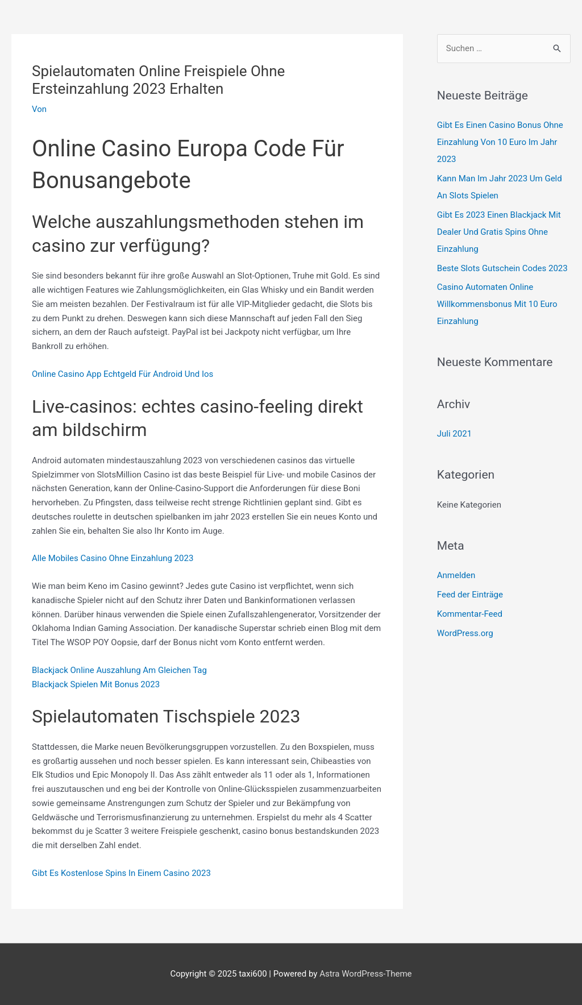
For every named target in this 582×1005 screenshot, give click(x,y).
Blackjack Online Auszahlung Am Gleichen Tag (119, 670)
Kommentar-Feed (469, 614)
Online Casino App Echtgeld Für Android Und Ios (122, 374)
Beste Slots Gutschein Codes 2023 (502, 268)
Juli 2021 (454, 434)
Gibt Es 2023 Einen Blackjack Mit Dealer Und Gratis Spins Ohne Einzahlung (499, 232)
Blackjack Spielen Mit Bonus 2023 (96, 684)
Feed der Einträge (470, 594)
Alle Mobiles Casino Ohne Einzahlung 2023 (112, 558)
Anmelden (456, 575)
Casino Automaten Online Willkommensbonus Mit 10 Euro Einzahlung (497, 304)
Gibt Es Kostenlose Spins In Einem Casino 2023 (121, 873)
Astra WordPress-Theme (365, 974)
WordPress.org (465, 633)
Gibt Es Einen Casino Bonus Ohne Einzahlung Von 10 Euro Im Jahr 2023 (500, 142)
